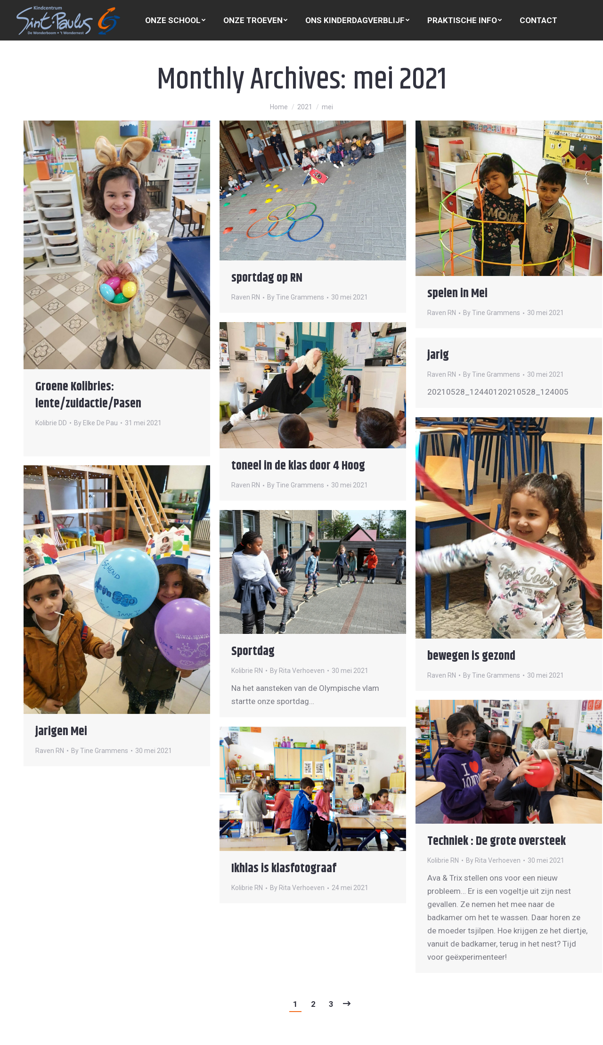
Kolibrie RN (247, 670)
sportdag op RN (266, 278)
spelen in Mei (457, 293)
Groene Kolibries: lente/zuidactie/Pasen (88, 395)
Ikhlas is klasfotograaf (283, 868)
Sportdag (253, 651)
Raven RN (245, 297)
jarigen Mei (61, 731)
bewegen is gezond (471, 656)
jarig (438, 355)
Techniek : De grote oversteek (496, 841)
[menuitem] (175, 20)
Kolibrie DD (51, 423)
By (96, 423)
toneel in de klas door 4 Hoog (298, 466)
